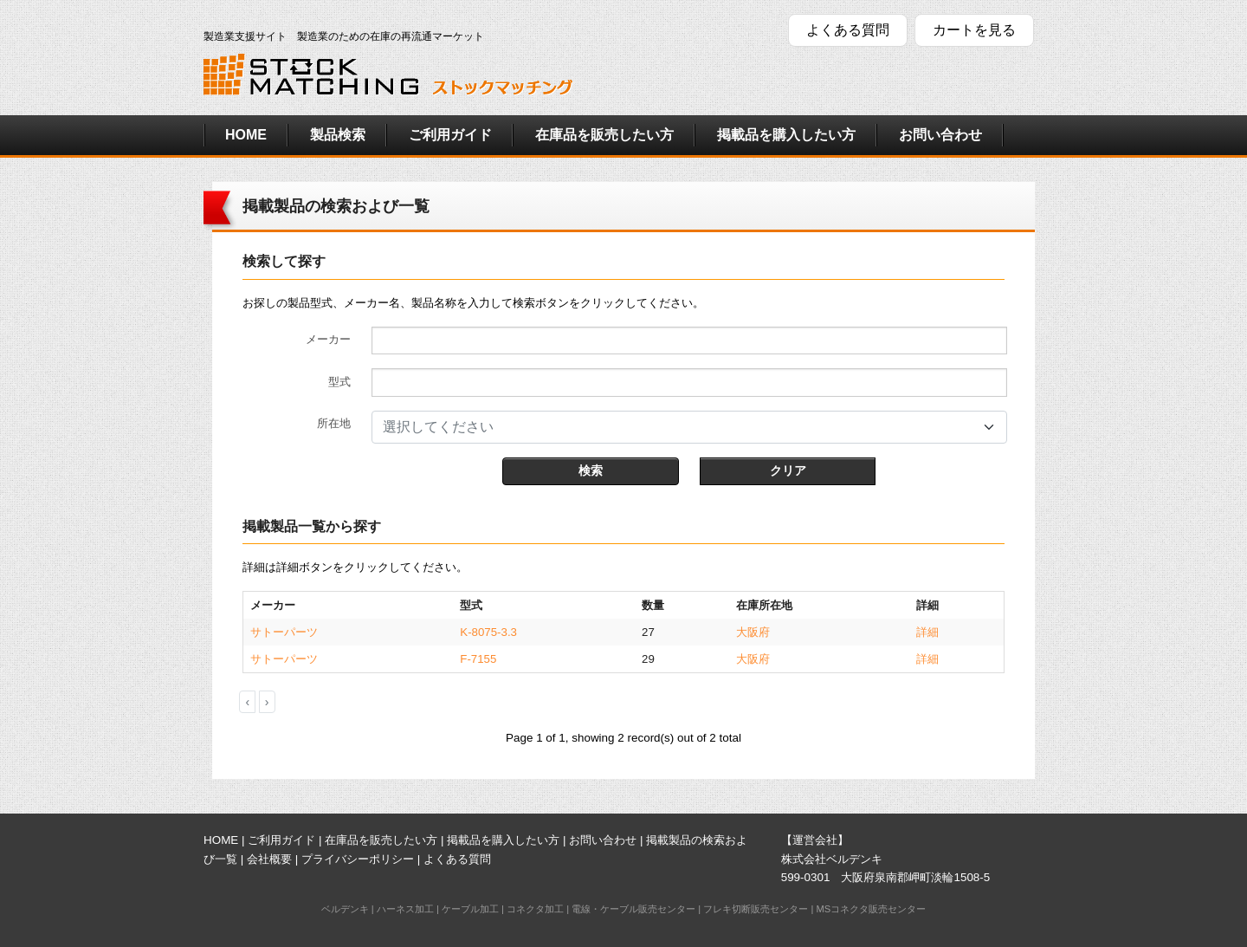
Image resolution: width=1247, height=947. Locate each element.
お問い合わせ (940, 134)
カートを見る (974, 30)
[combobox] (689, 427)
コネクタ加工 (535, 909)
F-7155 (478, 658)
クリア (788, 470)
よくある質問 (847, 30)
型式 (339, 381)
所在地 (334, 423)
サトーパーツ (284, 632)
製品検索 (337, 134)
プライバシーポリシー (357, 859)
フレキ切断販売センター (755, 909)
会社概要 (269, 859)
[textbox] (679, 427)
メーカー (328, 339)
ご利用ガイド (450, 134)
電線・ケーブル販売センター (633, 909)
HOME (246, 134)
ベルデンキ (345, 909)
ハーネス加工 (405, 909)
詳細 (927, 632)
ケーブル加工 (470, 909)
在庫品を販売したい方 (604, 134)
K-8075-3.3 (488, 632)
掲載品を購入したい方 (786, 134)
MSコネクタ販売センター (871, 909)
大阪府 (753, 632)
